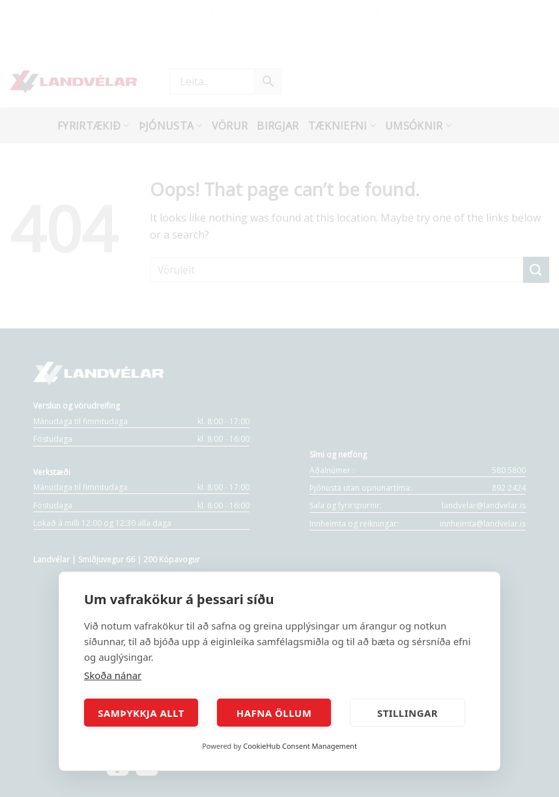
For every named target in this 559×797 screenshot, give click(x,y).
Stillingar (407, 712)
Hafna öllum (274, 712)
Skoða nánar (112, 675)
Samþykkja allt (141, 712)
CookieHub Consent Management (300, 746)
